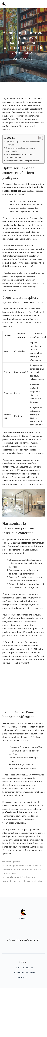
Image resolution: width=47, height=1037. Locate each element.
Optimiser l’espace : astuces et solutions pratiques (23, 143)
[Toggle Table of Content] (39, 138)
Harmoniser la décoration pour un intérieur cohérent (20, 156)
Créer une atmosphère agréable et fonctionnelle (21, 149)
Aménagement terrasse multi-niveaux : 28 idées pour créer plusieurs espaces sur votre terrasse (22, 869)
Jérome (30, 59)
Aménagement (13, 861)
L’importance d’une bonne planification (22, 160)
